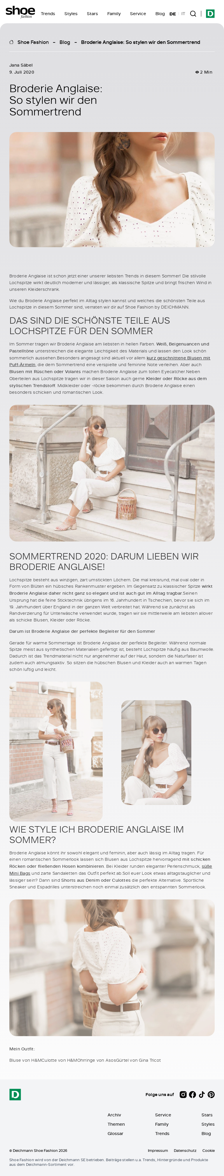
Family (114, 13)
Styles (71, 13)
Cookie (208, 1150)
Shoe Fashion (33, 41)
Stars (92, 13)
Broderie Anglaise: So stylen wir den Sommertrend (140, 41)
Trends (48, 13)
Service (138, 13)
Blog (160, 13)
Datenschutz (185, 1150)
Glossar (115, 1133)
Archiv (114, 1115)
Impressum (158, 1150)
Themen (116, 1124)
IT (183, 14)
